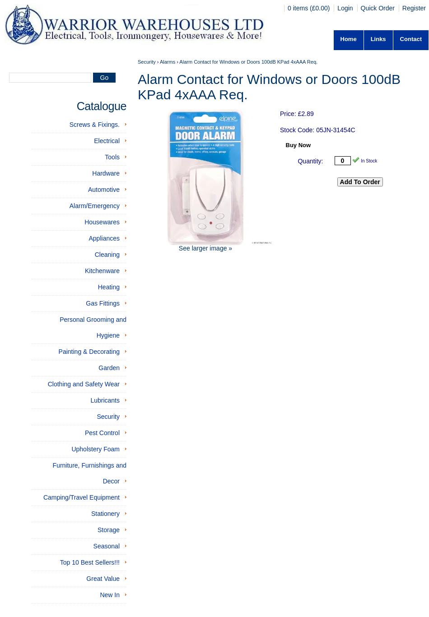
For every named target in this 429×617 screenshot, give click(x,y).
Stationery (105, 513)
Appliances (104, 238)
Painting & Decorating (89, 351)
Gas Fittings (103, 303)
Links (378, 39)
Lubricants (105, 400)
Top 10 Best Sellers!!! (90, 562)
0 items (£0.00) (309, 8)
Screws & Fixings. (95, 124)
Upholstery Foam (95, 449)
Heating (109, 287)
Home (348, 39)
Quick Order (378, 8)
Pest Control (102, 432)
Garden (109, 367)
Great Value (103, 578)
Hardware (106, 173)
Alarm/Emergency (95, 205)
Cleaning (107, 254)
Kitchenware (102, 270)
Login (345, 8)
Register (414, 8)
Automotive (104, 189)
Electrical (107, 140)
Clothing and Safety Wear (84, 384)
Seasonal (106, 546)
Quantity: (310, 161)
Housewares (102, 222)
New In (110, 594)
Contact (411, 39)
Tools (112, 157)
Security (108, 416)
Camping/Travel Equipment (81, 497)
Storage (109, 529)
